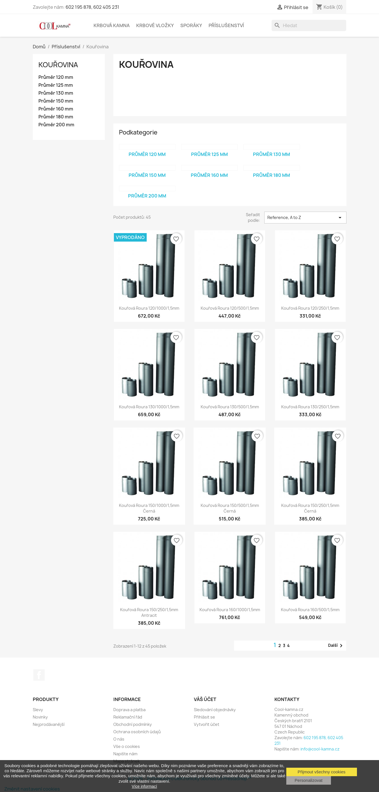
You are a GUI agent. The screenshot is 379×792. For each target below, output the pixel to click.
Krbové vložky (155, 25)
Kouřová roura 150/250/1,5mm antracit (149, 612)
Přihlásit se (204, 717)
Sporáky (191, 25)
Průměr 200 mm (56, 125)
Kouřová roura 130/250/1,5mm (310, 406)
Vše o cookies (126, 746)
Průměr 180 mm (55, 117)
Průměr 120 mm (55, 77)
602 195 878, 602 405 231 (92, 7)
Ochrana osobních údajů (137, 731)
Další (336, 645)
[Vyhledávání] (309, 25)
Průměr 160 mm (55, 109)
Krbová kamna (112, 25)
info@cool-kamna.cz (319, 749)
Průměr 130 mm (55, 93)
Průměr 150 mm (55, 101)
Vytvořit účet (206, 724)
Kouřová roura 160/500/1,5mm (310, 609)
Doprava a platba (129, 709)
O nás (118, 739)
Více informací (144, 786)
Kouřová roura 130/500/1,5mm (230, 406)
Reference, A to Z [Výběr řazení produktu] (305, 217)
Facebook (39, 675)
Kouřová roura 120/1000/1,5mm (149, 308)
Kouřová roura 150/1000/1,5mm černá (149, 508)
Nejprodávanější (48, 724)
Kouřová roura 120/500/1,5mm (230, 308)
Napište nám (125, 753)
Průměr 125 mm (55, 85)
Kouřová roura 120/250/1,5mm (310, 308)
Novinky (40, 717)
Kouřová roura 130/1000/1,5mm (149, 406)
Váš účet (205, 699)
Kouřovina (58, 65)
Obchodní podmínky (132, 724)
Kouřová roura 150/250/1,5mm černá (310, 508)
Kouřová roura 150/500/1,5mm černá (230, 508)
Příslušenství (226, 25)
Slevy (38, 709)
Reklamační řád (127, 717)
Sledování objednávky (215, 709)
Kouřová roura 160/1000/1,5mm (230, 609)
